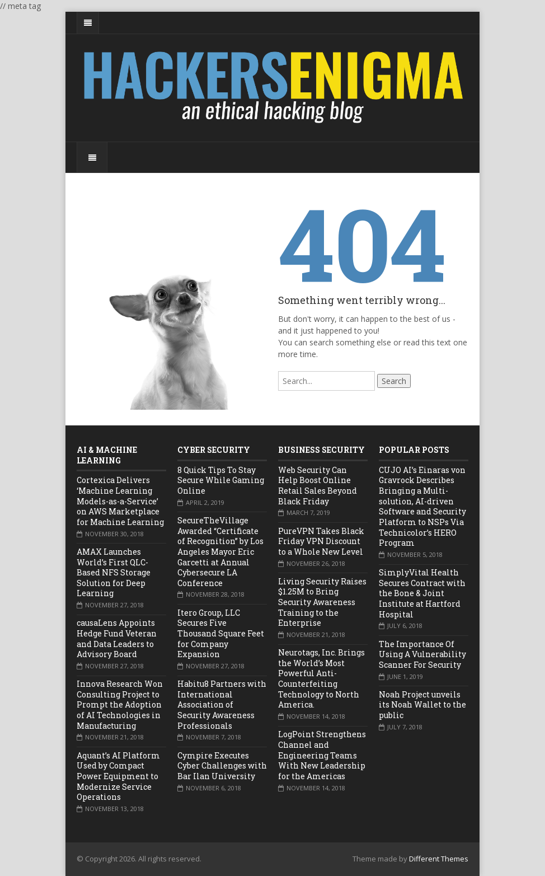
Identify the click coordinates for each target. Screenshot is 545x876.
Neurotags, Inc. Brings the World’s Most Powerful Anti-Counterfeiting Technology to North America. (321, 678)
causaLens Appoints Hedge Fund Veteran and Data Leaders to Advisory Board (117, 638)
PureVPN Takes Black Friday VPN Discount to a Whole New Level (321, 541)
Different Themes (438, 859)
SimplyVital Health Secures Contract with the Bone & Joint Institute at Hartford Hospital (422, 593)
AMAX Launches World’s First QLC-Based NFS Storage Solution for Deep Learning (114, 572)
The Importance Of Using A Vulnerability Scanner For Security (422, 654)
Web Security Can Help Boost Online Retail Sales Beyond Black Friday (317, 486)
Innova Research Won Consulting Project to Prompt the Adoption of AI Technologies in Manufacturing (120, 704)
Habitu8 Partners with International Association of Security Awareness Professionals (221, 704)
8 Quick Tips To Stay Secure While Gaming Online (220, 480)
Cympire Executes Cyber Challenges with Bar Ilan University (222, 765)
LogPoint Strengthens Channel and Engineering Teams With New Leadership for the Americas (322, 755)
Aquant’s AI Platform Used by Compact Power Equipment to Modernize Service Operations (118, 776)
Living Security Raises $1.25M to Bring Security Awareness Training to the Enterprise (322, 602)
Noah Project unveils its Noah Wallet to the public (422, 704)
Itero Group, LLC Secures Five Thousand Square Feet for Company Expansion (220, 633)
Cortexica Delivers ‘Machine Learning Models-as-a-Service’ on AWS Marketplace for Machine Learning (120, 501)
